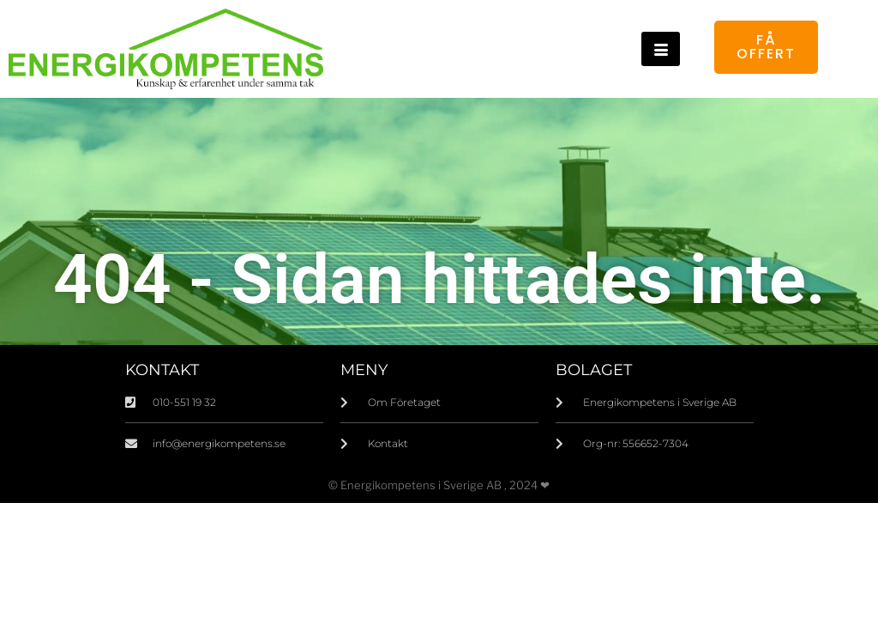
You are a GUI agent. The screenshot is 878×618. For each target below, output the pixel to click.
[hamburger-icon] (660, 49)
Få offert (766, 47)
